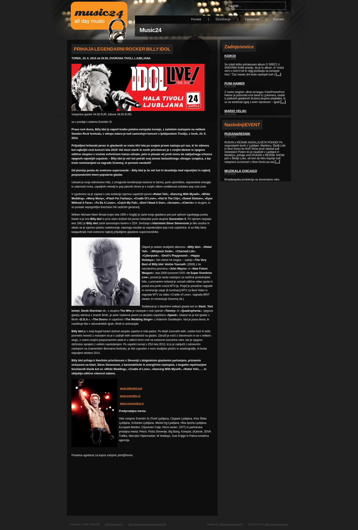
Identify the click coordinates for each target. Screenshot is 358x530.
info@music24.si (114, 524)
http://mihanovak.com (276, 524)
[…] (278, 74)
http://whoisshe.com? (231, 524)
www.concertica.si (132, 403)
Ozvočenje (223, 19)
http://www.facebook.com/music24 (147, 524)
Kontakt (278, 19)
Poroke (196, 19)
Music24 (150, 30)
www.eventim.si (130, 396)
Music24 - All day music (99, 20)
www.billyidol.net (131, 388)
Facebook (252, 19)
